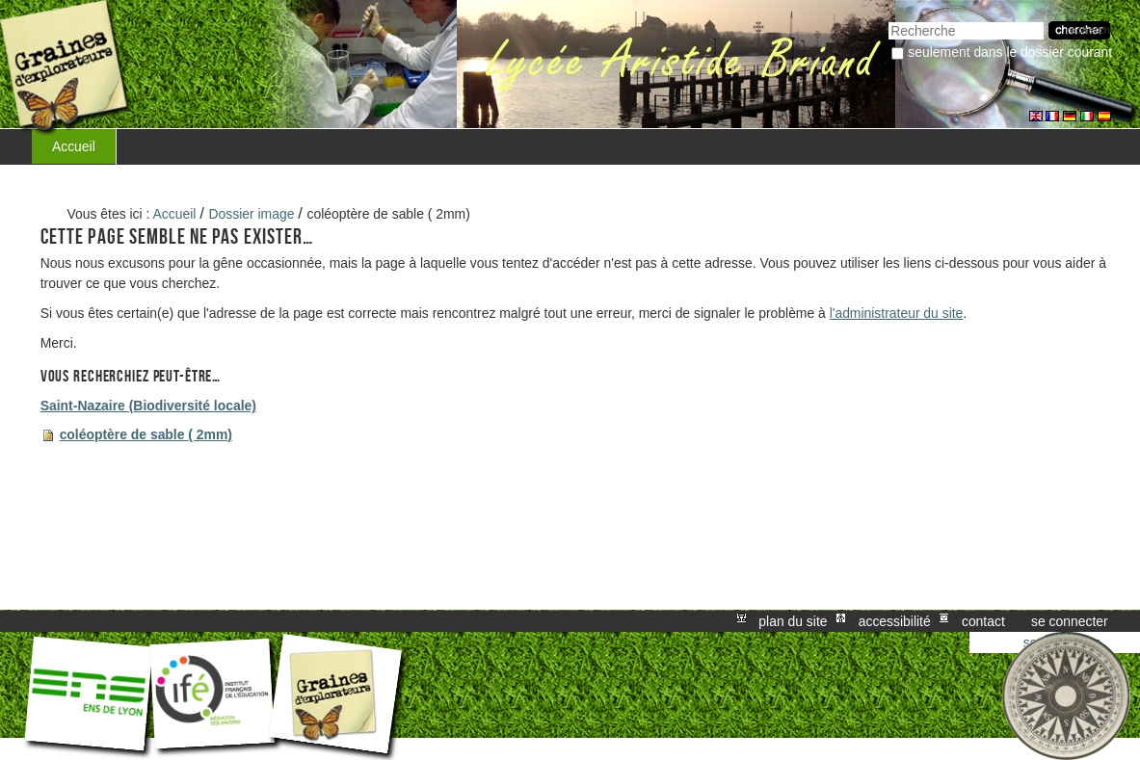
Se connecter (1069, 621)
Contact (983, 621)
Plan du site (792, 621)
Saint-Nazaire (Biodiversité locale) (148, 405)
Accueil (73, 146)
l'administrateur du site (897, 313)
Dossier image (252, 214)
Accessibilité (895, 621)
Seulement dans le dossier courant (1010, 52)
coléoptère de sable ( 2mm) (146, 434)
